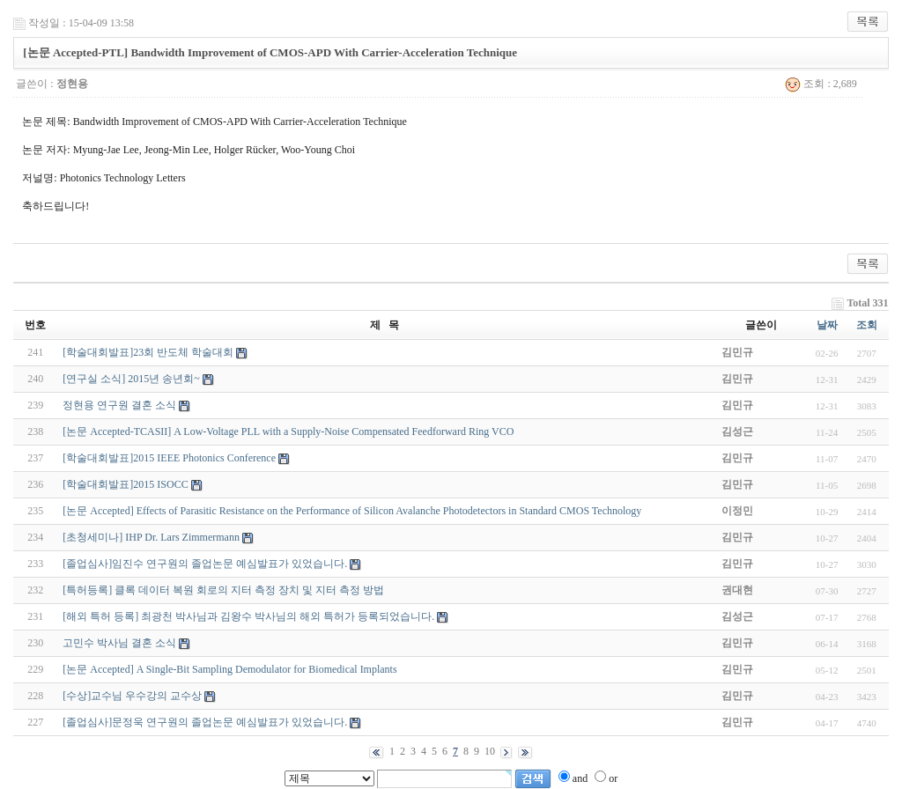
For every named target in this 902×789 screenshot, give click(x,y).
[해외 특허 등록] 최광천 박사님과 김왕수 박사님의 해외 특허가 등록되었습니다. (248, 616)
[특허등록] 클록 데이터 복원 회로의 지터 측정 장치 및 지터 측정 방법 (223, 590)
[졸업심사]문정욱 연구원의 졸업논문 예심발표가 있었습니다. (205, 722)
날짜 (827, 325)
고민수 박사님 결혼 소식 (119, 643)
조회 (866, 325)
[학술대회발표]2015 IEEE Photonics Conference (169, 458)
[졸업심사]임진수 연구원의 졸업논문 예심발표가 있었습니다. (205, 563)
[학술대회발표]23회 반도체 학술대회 (148, 352)
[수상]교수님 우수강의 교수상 (132, 695)
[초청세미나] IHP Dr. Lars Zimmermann (151, 537)
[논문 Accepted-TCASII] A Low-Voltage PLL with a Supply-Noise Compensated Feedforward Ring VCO (288, 431)
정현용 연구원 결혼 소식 (119, 405)
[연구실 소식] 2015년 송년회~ (131, 378)
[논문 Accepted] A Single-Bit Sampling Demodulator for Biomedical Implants (229, 669)
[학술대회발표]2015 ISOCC (125, 484)
